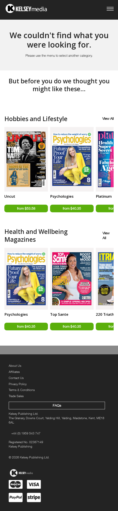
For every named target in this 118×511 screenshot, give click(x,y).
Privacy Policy (18, 384)
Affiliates (14, 372)
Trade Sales (16, 396)
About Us (15, 365)
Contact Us (16, 378)
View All (108, 118)
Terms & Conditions (22, 390)
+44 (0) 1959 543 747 (25, 433)
